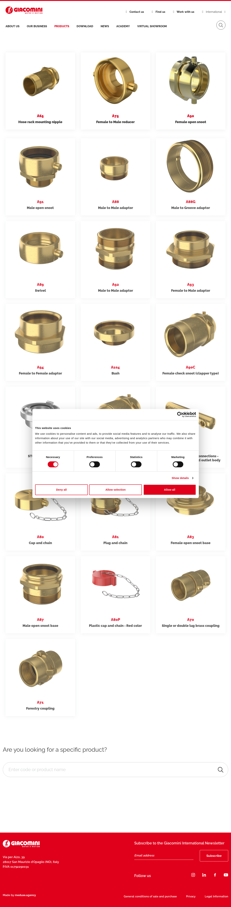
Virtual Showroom (152, 26)
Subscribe (214, 856)
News (105, 26)
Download (85, 26)
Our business (37, 26)
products (61, 26)
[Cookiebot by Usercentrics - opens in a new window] (180, 414)
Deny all (61, 489)
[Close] (213, 877)
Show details (180, 478)
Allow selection (115, 489)
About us (12, 26)
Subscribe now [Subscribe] (189, 886)
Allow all (169, 489)
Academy (123, 26)
